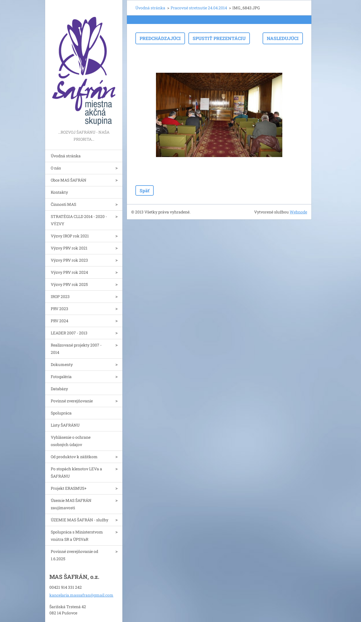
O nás (56, 168)
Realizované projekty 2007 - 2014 (76, 348)
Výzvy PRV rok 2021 (69, 248)
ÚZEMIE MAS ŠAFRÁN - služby (79, 519)
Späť (144, 190)
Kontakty (59, 192)
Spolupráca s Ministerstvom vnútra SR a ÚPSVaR (77, 535)
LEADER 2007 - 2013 (69, 333)
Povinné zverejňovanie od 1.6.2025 (74, 555)
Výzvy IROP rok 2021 (70, 236)
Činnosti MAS (63, 204)
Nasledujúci (283, 38)
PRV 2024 (59, 320)
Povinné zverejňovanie (72, 400)
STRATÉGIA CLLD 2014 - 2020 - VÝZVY (79, 220)
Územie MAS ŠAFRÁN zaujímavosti (71, 504)
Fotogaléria (61, 376)
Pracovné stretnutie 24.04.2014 (199, 7)
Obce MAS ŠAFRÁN (68, 180)
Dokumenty (62, 364)
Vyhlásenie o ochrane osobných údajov (71, 440)
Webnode (298, 212)
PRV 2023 (59, 308)
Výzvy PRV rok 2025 (69, 284)
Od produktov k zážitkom (74, 456)
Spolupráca (61, 413)
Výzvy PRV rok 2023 (69, 260)
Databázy (59, 388)
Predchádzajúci (160, 38)
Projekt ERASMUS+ (69, 488)
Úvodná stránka (66, 155)
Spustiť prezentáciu (219, 38)
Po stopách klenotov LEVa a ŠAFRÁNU (76, 472)
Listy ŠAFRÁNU (65, 425)
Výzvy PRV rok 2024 (69, 272)
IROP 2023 (60, 296)
